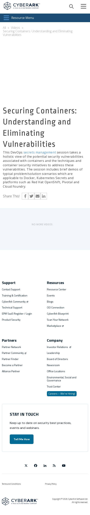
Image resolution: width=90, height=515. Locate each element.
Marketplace (55, 326)
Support (9, 283)
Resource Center (56, 289)
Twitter (31, 196)
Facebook (25, 196)
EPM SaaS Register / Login (17, 314)
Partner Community (14, 353)
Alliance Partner (11, 371)
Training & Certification (14, 295)
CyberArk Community (15, 301)
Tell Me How (22, 439)
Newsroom (53, 365)
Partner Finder (10, 359)
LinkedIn (43, 196)
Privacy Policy (50, 483)
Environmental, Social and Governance (61, 379)
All (4, 28)
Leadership (53, 353)
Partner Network (11, 347)
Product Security (11, 320)
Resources (55, 283)
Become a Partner (12, 365)
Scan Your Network (58, 320)
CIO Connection (55, 307)
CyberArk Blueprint (58, 314)
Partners (9, 340)
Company (55, 340)
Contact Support (11, 289)
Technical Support (12, 307)
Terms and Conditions (11, 483)
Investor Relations (59, 347)
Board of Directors (57, 359)
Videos (15, 28)
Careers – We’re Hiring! (61, 393)
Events (51, 295)
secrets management (40, 152)
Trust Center (54, 386)
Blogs (50, 301)
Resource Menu (19, 17)
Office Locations (56, 371)
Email (37, 196)
